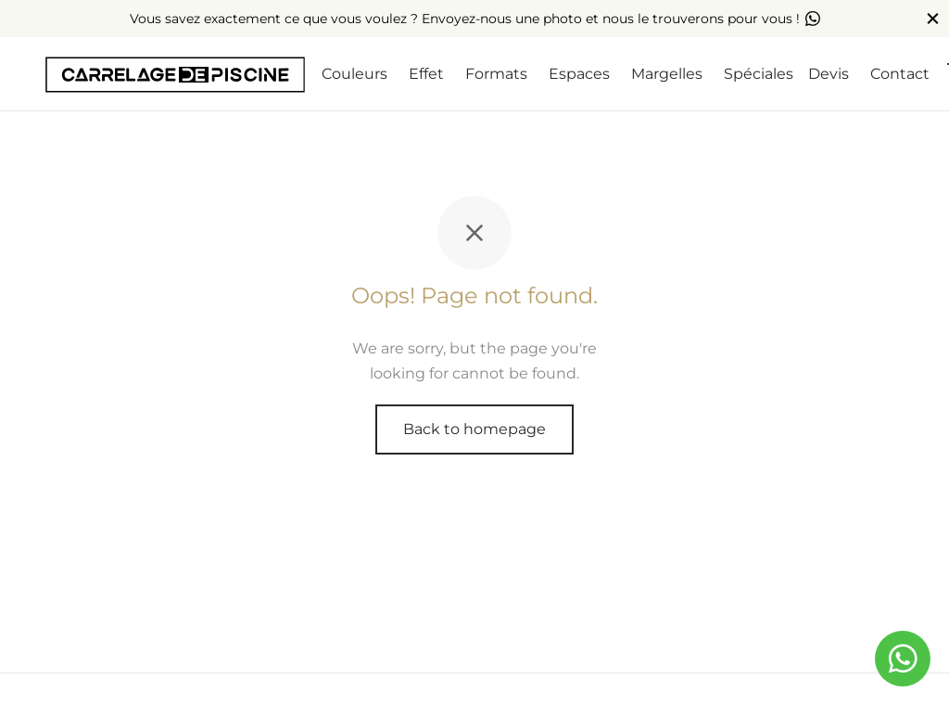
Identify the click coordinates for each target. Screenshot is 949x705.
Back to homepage (474, 429)
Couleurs (354, 74)
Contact (900, 74)
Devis (828, 74)
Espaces (579, 74)
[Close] (933, 18)
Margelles (666, 74)
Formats (496, 74)
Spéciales (758, 74)
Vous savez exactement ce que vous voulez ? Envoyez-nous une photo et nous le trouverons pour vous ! (475, 18)
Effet (426, 74)
